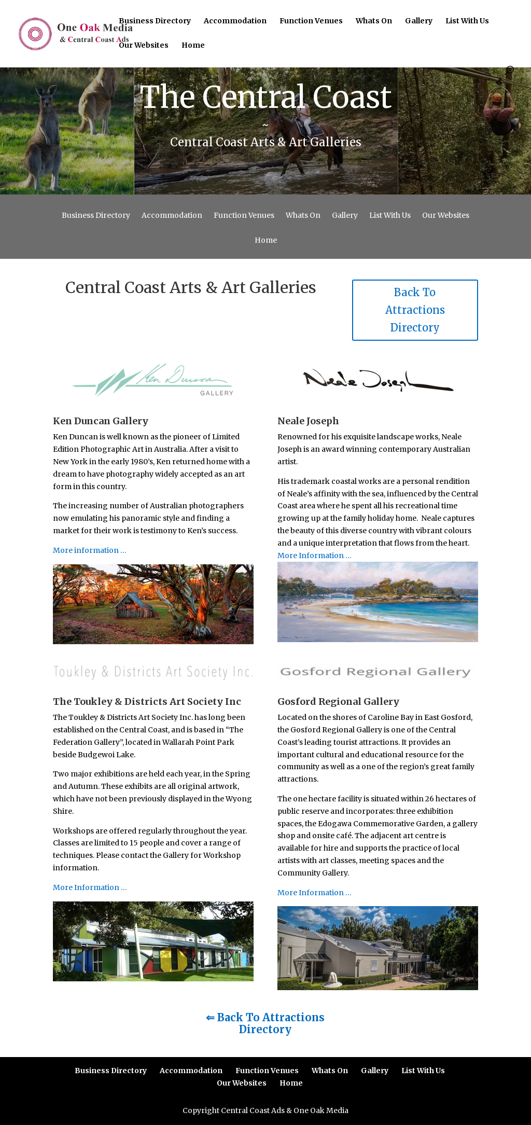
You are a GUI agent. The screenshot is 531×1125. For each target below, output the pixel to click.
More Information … (314, 555)
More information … (90, 550)
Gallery (418, 21)
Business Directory (155, 21)
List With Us (467, 21)
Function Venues (311, 21)
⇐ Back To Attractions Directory (265, 1023)
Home (193, 45)
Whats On (374, 21)
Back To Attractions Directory (415, 310)
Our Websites (144, 45)
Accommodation (235, 21)
